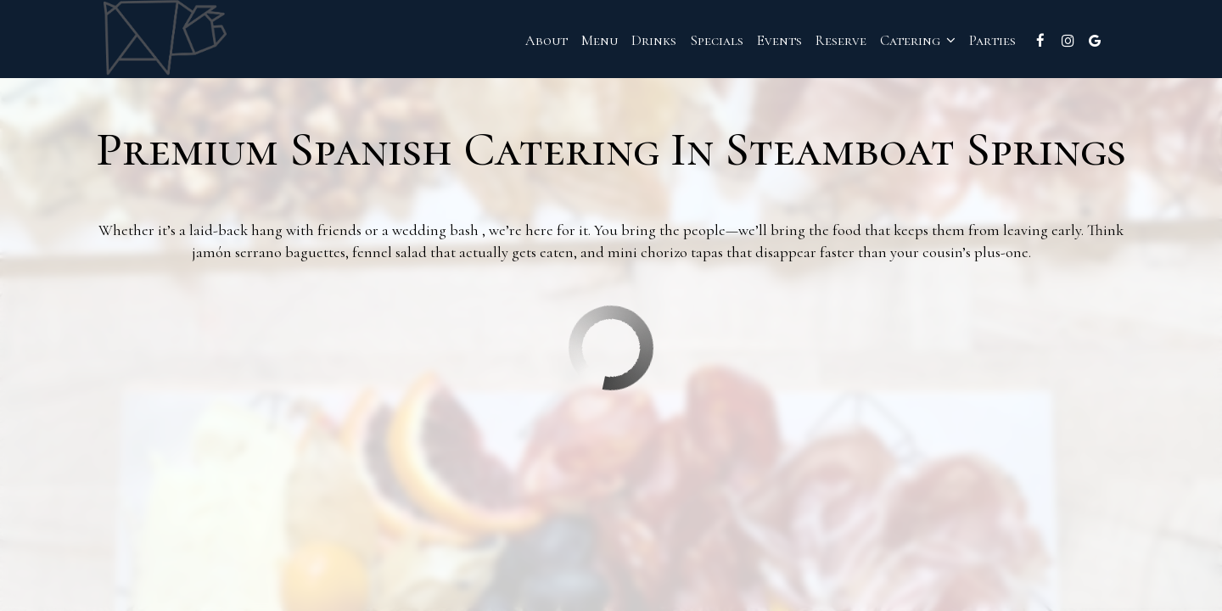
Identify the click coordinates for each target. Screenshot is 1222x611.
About (525, 42)
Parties (971, 42)
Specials (695, 42)
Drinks (632, 42)
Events (758, 42)
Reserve (819, 42)
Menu (578, 42)
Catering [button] (896, 42)
